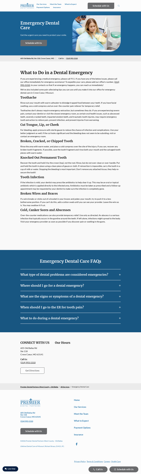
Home (77, 400)
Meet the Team (55, 4)
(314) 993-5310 (72, 58)
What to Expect (71, 4)
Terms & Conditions (95, 461)
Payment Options (43, 7)
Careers (107, 461)
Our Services (42, 4)
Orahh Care (116, 461)
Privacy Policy (80, 461)
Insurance (57, 7)
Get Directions (32, 370)
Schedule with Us (101, 5)
